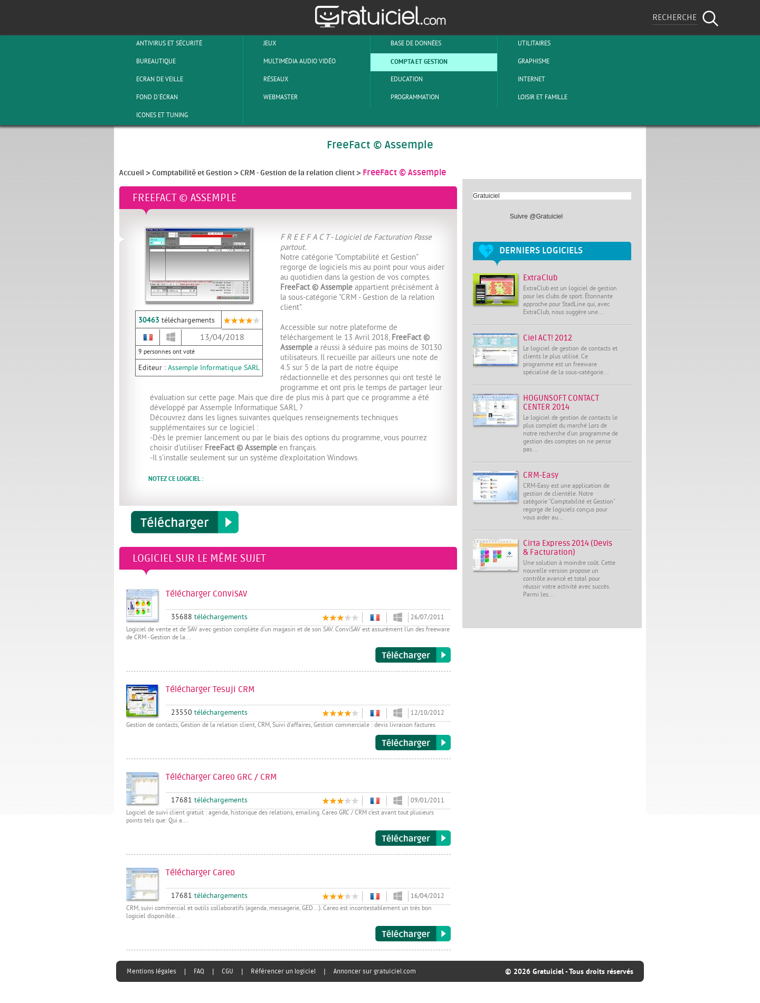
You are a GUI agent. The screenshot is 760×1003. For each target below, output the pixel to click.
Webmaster (272, 97)
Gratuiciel (486, 196)
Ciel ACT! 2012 (547, 338)
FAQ (199, 971)
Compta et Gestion (410, 61)
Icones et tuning (153, 115)
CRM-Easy (540, 475)
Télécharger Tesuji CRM (413, 743)
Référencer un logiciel (283, 971)
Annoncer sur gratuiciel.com (375, 971)
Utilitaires (525, 43)
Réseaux (267, 79)
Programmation (406, 97)
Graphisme (524, 61)
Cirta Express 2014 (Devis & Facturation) (567, 548)
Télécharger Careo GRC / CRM (413, 838)
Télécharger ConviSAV (413, 655)
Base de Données (407, 43)
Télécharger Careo (413, 934)
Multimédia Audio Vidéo (291, 61)
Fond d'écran (148, 97)
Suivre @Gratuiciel (536, 216)
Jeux (261, 43)
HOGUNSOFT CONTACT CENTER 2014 (561, 403)
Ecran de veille (151, 79)
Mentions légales (151, 971)
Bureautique (147, 61)
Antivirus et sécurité (160, 43)
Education (398, 79)
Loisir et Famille (533, 97)
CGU (227, 971)
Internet (522, 79)
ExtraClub (540, 277)
